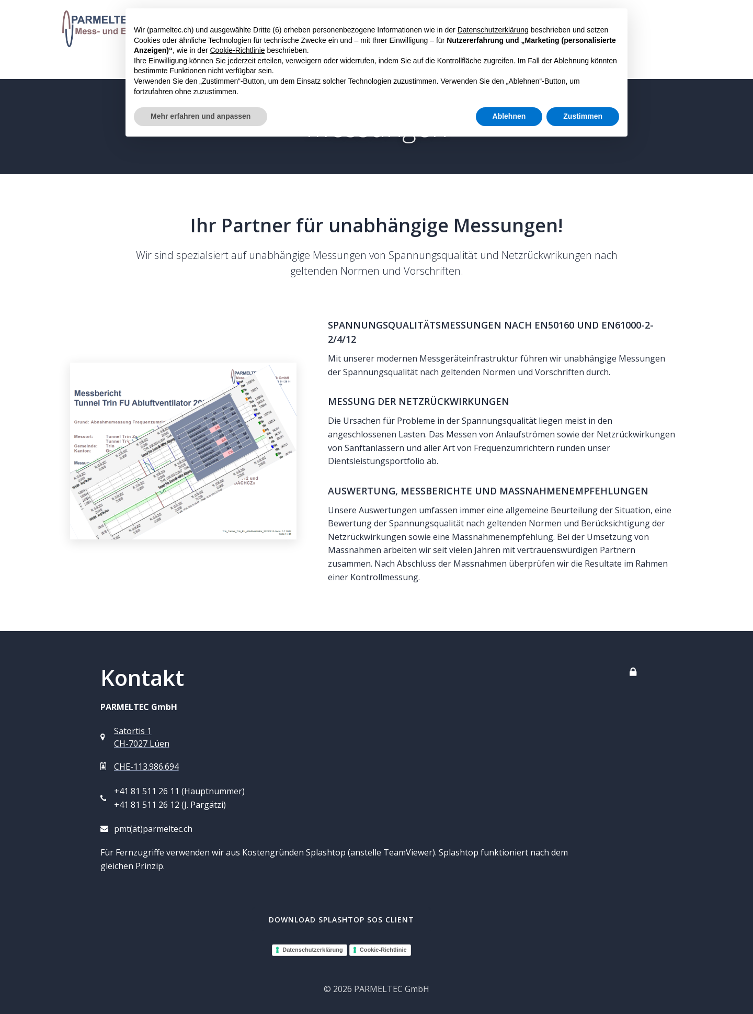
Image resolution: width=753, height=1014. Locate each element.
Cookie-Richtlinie (383, 950)
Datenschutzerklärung (312, 950)
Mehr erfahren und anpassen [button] (200, 116)
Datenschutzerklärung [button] (493, 30)
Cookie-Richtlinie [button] (237, 50)
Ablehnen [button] (509, 116)
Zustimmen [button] (582, 116)
